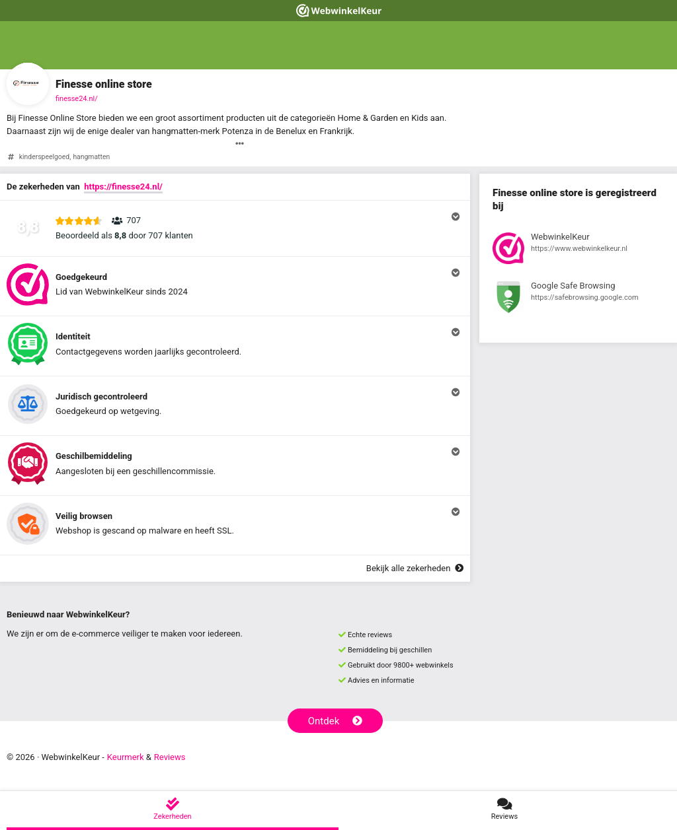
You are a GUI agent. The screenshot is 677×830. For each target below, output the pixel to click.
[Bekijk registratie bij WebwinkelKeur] (578, 250)
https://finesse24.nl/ (123, 186)
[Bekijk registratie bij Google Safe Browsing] (578, 299)
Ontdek (335, 721)
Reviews (170, 757)
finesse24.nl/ (77, 98)
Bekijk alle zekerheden (414, 568)
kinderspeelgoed (44, 157)
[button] (235, 228)
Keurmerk (125, 757)
